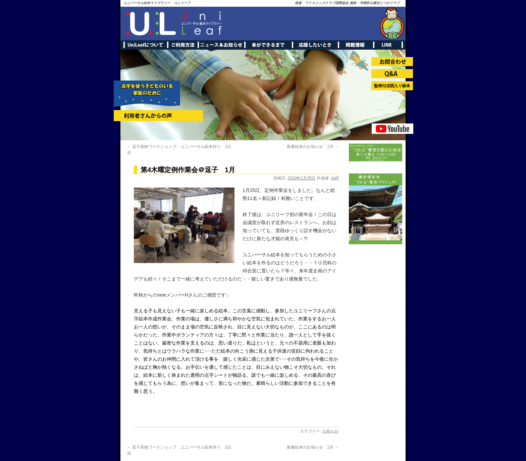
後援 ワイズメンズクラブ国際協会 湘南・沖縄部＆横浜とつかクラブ (347, 3)
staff (334, 178)
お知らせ (330, 431)
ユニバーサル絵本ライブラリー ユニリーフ (157, 3)
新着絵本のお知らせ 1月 (312, 146)
